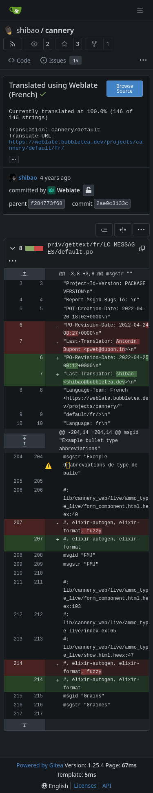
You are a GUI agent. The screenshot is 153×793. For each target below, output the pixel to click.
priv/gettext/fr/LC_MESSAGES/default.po (91, 248)
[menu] (141, 229)
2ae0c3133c (112, 203)
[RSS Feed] (12, 44)
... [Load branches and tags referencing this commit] (13, 158)
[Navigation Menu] (141, 10)
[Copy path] (141, 248)
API (106, 785)
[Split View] (122, 229)
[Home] (15, 10)
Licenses (85, 785)
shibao (27, 30)
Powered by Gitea (39, 765)
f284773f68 (46, 203)
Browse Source (124, 88)
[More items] (143, 61)
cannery (59, 30)
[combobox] (104, 229)
